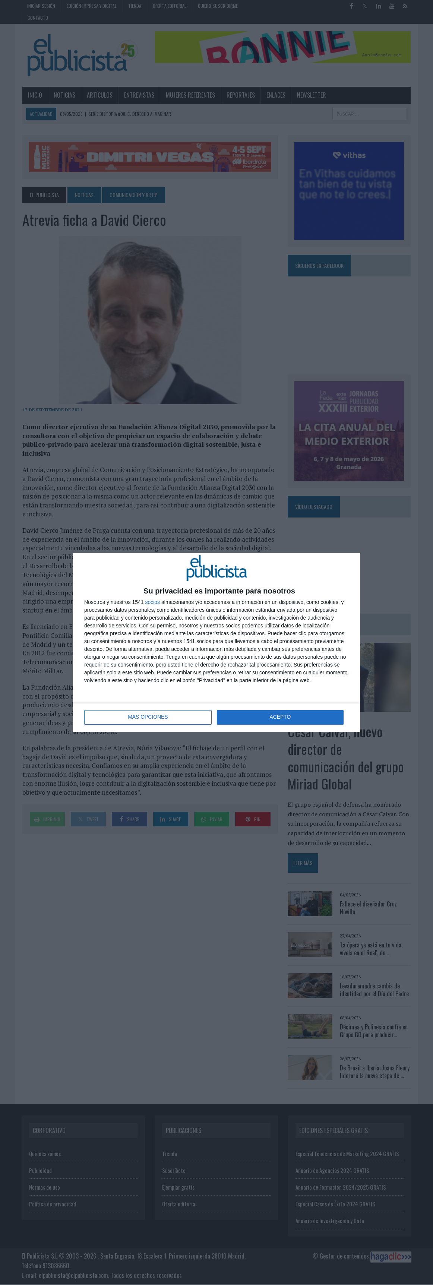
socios (152, 602)
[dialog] (216, 642)
